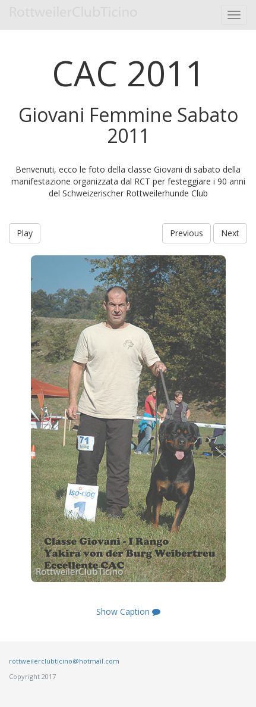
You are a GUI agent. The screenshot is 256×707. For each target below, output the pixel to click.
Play (25, 233)
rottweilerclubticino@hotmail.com (64, 660)
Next (230, 233)
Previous (186, 233)
